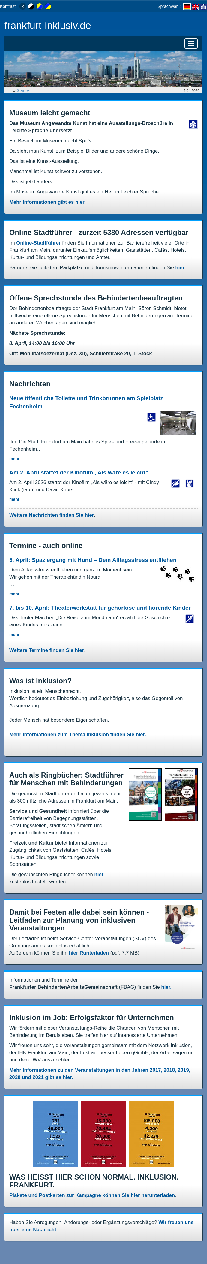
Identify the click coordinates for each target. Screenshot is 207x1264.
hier (179, 267)
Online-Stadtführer (38, 243)
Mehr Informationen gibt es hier (47, 202)
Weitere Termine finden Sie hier (46, 650)
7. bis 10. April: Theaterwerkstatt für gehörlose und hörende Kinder (100, 608)
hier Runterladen (89, 953)
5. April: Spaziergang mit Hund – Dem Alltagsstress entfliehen (93, 560)
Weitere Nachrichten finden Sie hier (51, 515)
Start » (23, 90)
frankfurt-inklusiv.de (47, 25)
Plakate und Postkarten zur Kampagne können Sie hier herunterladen (92, 1195)
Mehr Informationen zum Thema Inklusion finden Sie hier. (77, 734)
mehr (14, 458)
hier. (166, 987)
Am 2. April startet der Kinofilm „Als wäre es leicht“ (79, 472)
